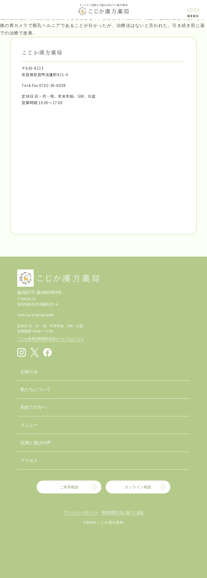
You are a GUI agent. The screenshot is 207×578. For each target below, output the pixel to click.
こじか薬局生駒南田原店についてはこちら (50, 339)
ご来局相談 (69, 487)
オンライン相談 (138, 487)
